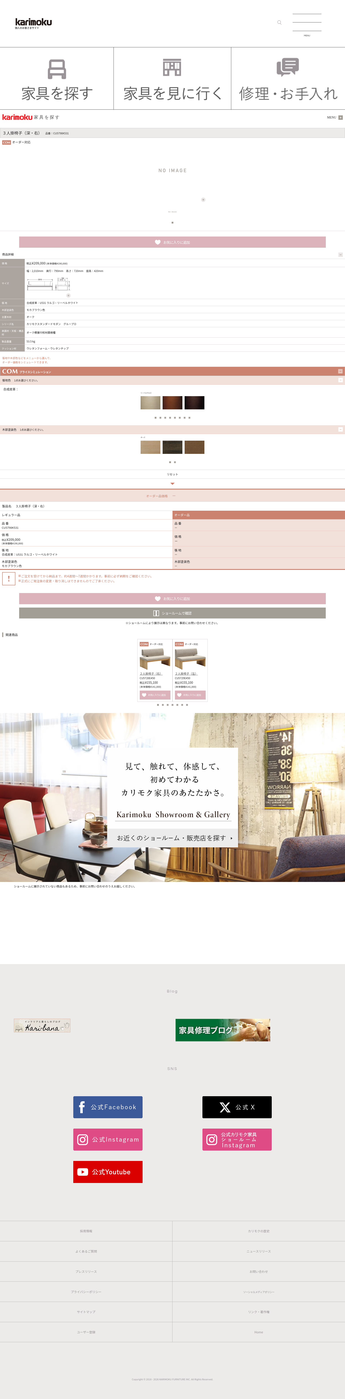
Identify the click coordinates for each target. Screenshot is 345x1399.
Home (258, 1332)
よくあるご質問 (86, 1251)
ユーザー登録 (86, 1332)
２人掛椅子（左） (186, 673)
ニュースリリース (259, 1251)
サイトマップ (86, 1312)
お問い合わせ (259, 1271)
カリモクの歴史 (259, 1231)
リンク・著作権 (259, 1312)
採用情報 (86, 1231)
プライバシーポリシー (86, 1292)
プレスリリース (86, 1271)
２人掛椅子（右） (151, 673)
